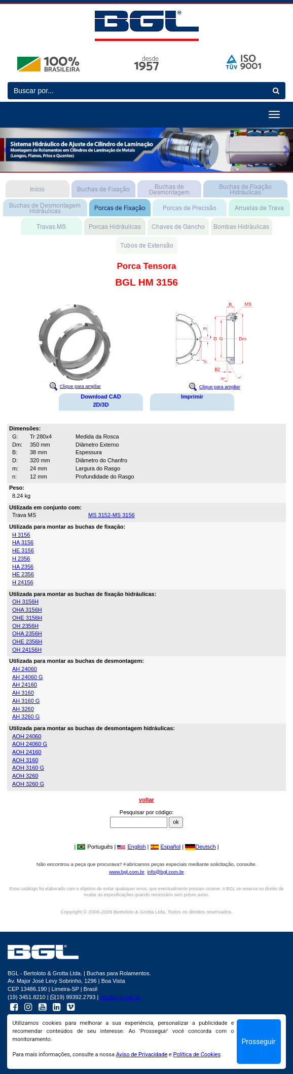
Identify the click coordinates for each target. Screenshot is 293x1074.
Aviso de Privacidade (142, 1054)
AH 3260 (23, 709)
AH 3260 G (26, 716)
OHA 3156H (27, 610)
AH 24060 (24, 669)
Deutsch (200, 847)
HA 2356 (22, 567)
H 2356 (21, 558)
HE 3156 (23, 550)
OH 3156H (25, 602)
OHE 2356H (27, 642)
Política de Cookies (197, 1054)
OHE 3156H (27, 618)
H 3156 (21, 535)
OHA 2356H (27, 633)
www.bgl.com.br (126, 871)
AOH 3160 (25, 760)
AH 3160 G (26, 701)
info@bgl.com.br (166, 871)
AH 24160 (24, 685)
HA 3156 (22, 542)
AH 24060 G (27, 677)
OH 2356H (25, 626)
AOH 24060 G (29, 744)
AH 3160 (23, 693)
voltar (146, 800)
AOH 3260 (25, 776)
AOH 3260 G (28, 784)
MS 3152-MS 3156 (111, 515)
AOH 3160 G (28, 768)
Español (166, 847)
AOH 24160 (26, 752)
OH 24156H (27, 650)
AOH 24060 (26, 736)
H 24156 (22, 582)
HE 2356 (23, 574)
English (131, 847)
